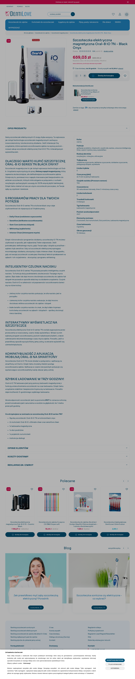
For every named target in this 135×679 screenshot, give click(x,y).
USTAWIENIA (115, 668)
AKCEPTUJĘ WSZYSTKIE (115, 660)
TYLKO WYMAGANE (115, 664)
